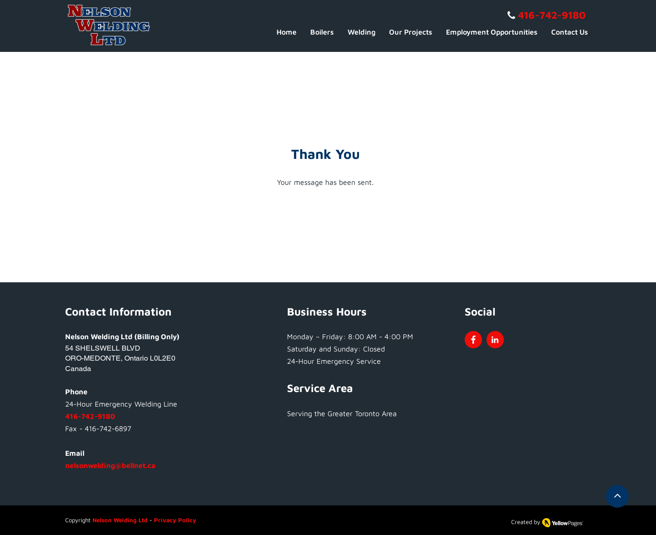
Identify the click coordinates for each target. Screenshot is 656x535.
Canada (78, 368)
